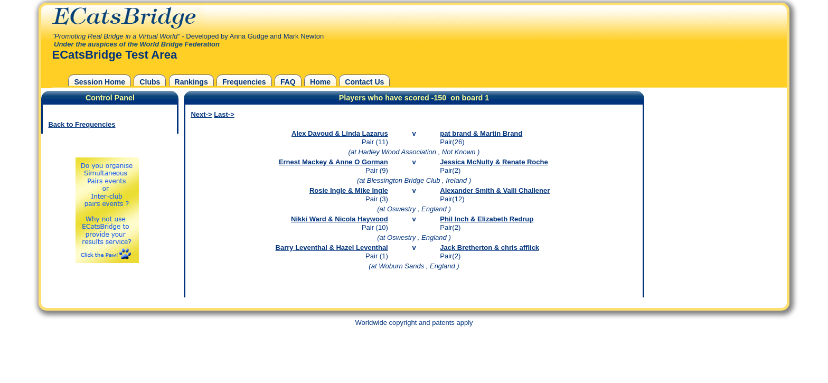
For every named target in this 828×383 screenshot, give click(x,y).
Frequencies (244, 82)
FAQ (288, 82)
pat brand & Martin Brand (481, 133)
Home (320, 82)
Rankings (191, 82)
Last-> (224, 114)
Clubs (149, 82)
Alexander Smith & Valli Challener (495, 190)
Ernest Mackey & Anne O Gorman (333, 162)
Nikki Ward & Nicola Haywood (339, 219)
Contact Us (364, 82)
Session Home (99, 82)
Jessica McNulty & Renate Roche (494, 162)
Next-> (201, 114)
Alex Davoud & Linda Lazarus (339, 133)
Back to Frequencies (81, 124)
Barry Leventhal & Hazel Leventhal (332, 247)
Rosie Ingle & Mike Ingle (348, 190)
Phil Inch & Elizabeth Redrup (486, 219)
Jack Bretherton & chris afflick (489, 247)
